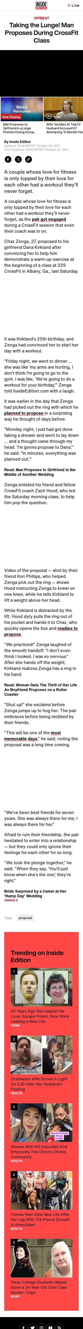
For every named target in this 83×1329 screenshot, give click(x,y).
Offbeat (41, 18)
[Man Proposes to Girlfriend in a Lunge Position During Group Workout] (21, 115)
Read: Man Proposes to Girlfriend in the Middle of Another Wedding (40, 472)
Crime (15, 1025)
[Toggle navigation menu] (5, 5)
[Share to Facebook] (8, 160)
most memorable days (32, 736)
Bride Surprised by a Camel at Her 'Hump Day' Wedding (35, 893)
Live (76, 5)
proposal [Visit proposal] (25, 918)
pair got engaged (49, 219)
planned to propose (24, 413)
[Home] (41, 5)
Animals (11, 900)
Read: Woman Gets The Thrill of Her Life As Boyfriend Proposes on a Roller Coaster (40, 690)
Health (16, 1093)
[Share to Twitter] (18, 160)
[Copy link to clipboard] (28, 160)
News (15, 1296)
